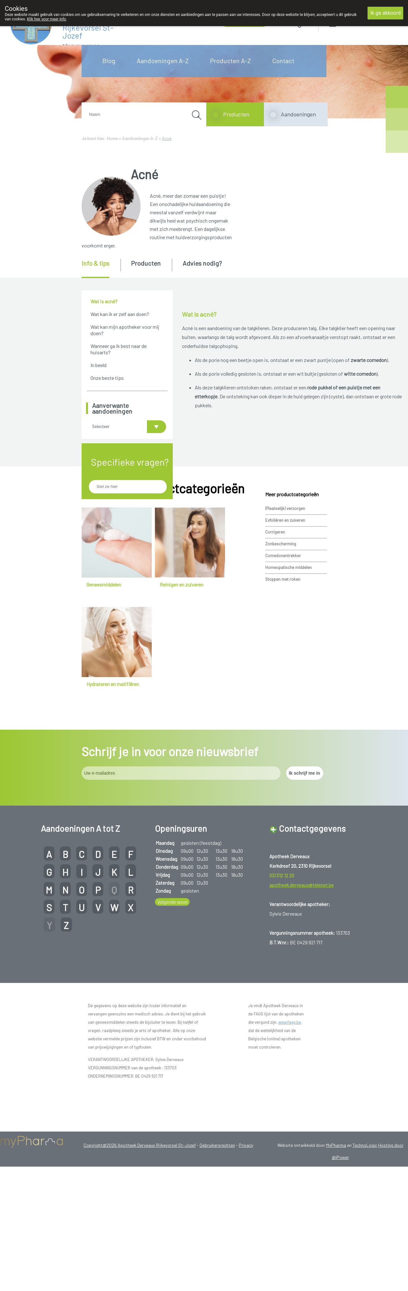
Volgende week (172, 988)
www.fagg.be (289, 1108)
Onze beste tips (107, 378)
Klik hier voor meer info (46, 19)
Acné (166, 138)
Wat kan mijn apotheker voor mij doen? (125, 330)
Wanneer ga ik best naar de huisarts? (119, 349)
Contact (283, 60)
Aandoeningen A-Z (163, 60)
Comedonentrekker (283, 641)
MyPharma (336, 1231)
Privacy (246, 1231)
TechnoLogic (365, 1231)
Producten (236, 114)
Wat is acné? (104, 301)
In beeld (98, 365)
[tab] (101, 268)
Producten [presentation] (146, 263)
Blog (108, 60)
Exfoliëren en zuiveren (285, 606)
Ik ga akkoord (385, 13)
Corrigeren (275, 617)
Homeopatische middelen (288, 653)
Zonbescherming (280, 629)
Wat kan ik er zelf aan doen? (120, 314)
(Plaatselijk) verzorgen (285, 594)
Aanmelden (355, 22)
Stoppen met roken (282, 665)
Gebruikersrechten (217, 1231)
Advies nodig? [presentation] (202, 263)
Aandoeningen (298, 114)
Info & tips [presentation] (95, 263)
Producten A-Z (230, 60)
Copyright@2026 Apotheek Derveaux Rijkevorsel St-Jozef (140, 1231)
